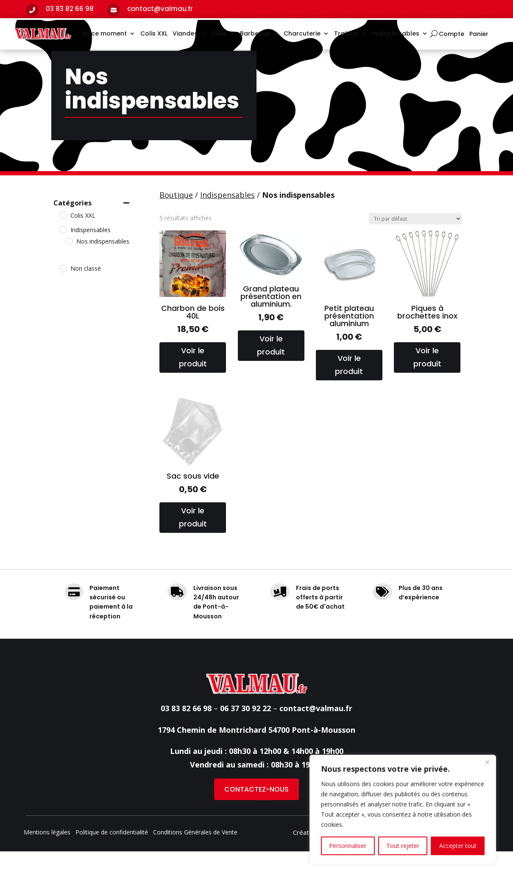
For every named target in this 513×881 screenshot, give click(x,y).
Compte (451, 34)
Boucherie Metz (291, 837)
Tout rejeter (402, 846)
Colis (218, 33)
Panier (478, 34)
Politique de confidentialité (111, 862)
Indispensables (395, 33)
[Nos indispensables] (68, 270)
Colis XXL (153, 33)
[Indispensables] (62, 258)
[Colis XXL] (62, 244)
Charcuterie (302, 33)
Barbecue (255, 33)
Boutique (176, 224)
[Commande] (415, 248)
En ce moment (105, 33)
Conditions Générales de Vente (195, 862)
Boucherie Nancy (223, 837)
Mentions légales (47, 862)
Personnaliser (347, 846)
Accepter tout (458, 846)
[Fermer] (487, 762)
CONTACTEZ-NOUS (256, 819)
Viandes (185, 33)
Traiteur (346, 33)
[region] (402, 809)
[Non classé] (62, 297)
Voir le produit (193, 387)
